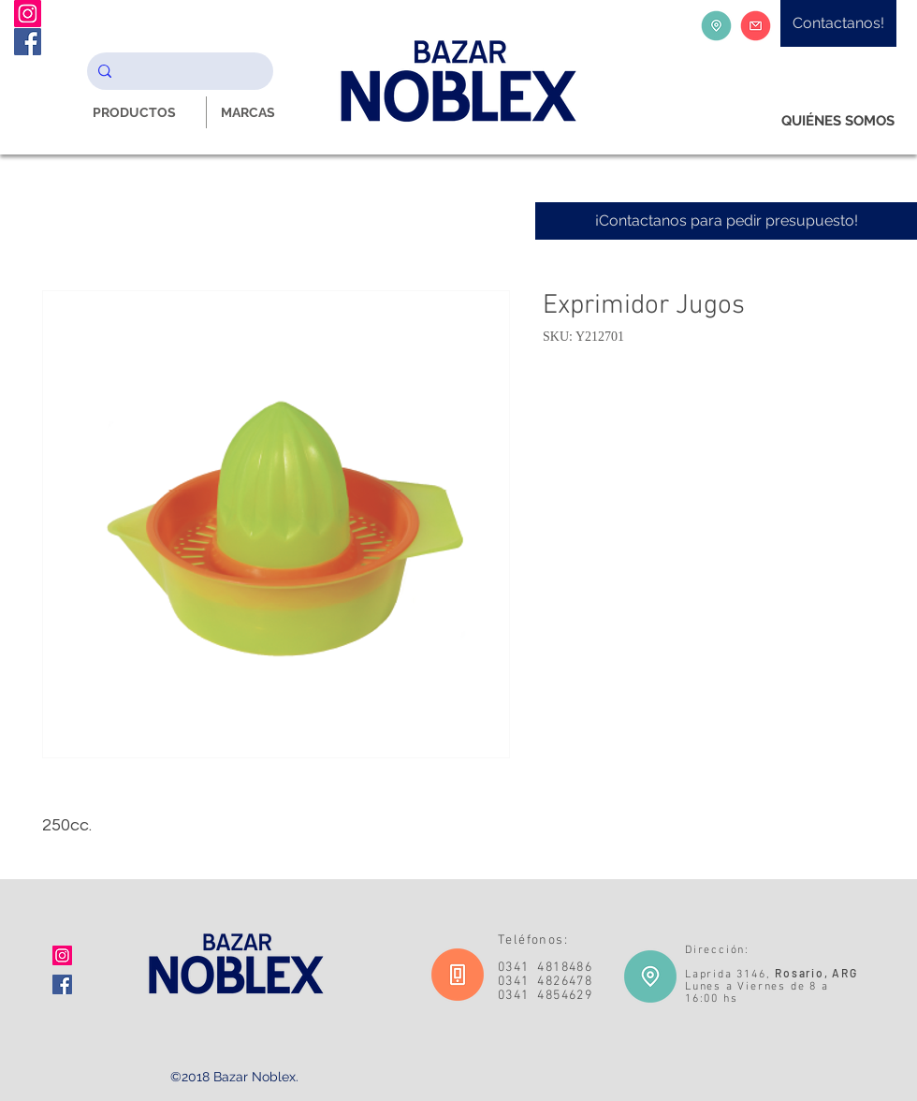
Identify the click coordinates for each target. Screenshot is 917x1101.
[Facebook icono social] (62, 984)
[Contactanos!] (838, 23)
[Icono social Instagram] (62, 955)
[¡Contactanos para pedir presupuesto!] (726, 221)
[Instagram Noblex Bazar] (27, 13)
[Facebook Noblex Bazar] (27, 41)
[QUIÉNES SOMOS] (838, 121)
